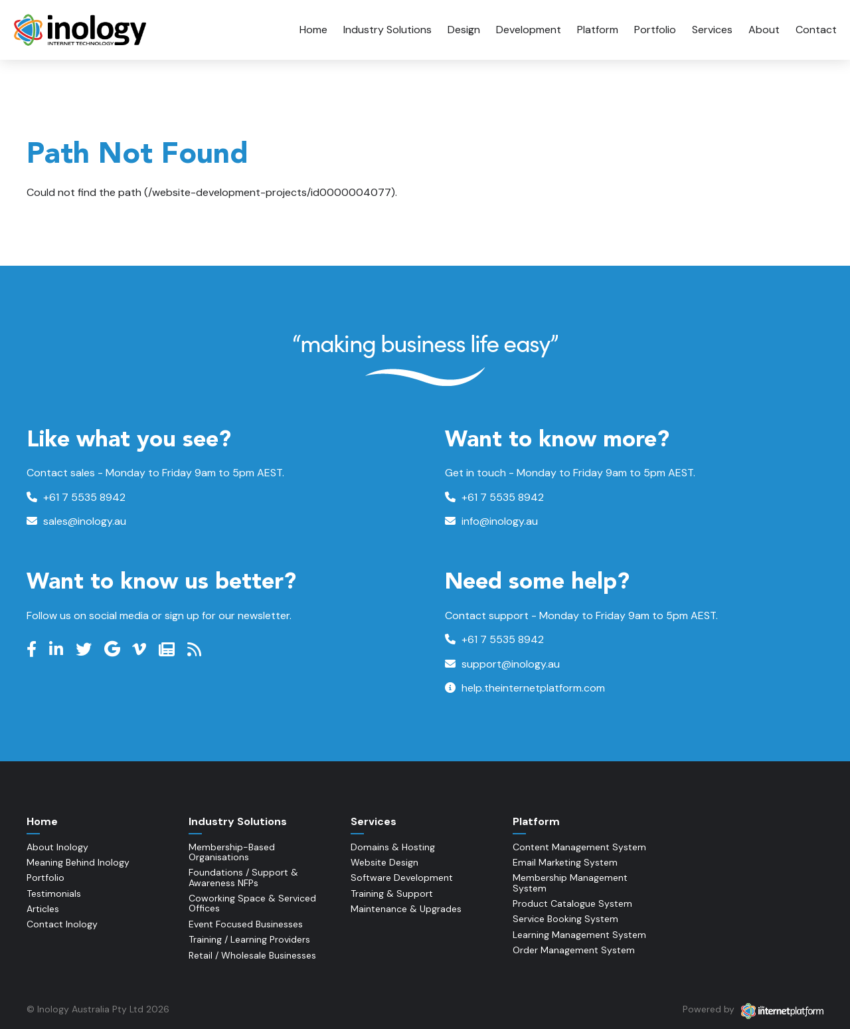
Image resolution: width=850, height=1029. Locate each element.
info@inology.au (491, 521)
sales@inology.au (76, 521)
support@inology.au (502, 664)
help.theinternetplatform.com (525, 688)
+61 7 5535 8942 (76, 497)
